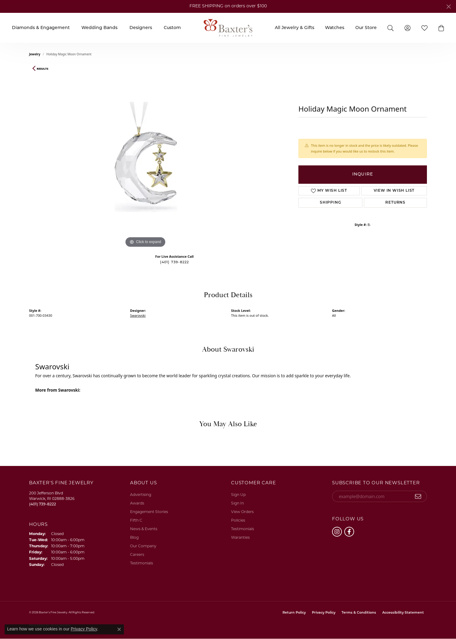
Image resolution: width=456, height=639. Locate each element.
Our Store (366, 28)
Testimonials (141, 563)
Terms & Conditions (359, 613)
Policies (238, 521)
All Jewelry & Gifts (294, 28)
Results (42, 69)
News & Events (143, 529)
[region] (145, 157)
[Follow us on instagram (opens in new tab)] (337, 532)
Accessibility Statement (403, 613)
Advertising (140, 495)
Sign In (237, 503)
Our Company (143, 546)
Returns (395, 203)
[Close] (448, 6)
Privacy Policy (323, 613)
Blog (134, 538)
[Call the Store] (42, 504)
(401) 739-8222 (174, 262)
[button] (390, 27)
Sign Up (238, 495)
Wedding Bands (99, 28)
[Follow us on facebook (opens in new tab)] (349, 532)
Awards (137, 503)
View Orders (242, 512)
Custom (172, 28)
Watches (334, 28)
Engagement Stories (149, 512)
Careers (137, 555)
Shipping (330, 203)
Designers (140, 28)
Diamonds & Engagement (41, 28)
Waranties (240, 538)
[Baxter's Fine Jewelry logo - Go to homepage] (228, 27)
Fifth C (136, 521)
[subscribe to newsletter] (418, 496)
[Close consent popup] (119, 629)
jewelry (34, 54)
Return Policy (294, 613)
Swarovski (138, 315)
